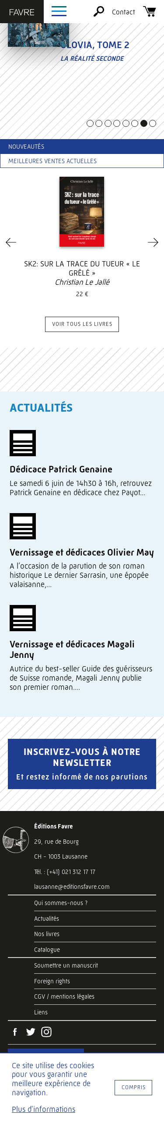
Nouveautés (26, 146)
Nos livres (46, 933)
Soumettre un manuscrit (66, 965)
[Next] (153, 242)
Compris (134, 1087)
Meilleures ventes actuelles (52, 160)
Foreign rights (52, 981)
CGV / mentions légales (64, 996)
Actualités (46, 918)
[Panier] (149, 14)
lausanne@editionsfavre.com (72, 886)
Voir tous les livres (82, 324)
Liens (41, 1012)
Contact (123, 12)
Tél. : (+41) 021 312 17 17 (64, 871)
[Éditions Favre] (22, 13)
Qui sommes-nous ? (60, 902)
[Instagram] (46, 1033)
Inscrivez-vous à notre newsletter (82, 763)
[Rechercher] (99, 14)
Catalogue (47, 949)
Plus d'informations (43, 1109)
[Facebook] (15, 1033)
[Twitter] (31, 1033)
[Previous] (11, 242)
